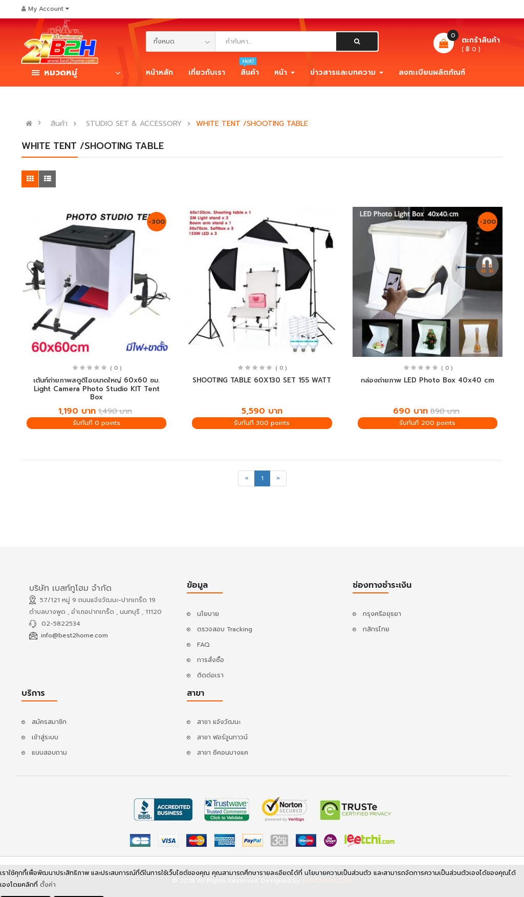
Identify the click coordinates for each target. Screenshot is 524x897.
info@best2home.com (74, 635)
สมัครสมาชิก (49, 722)
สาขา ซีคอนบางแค (222, 752)
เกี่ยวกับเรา (206, 72)
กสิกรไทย (376, 629)
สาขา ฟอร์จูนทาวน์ (222, 737)
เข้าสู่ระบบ (45, 737)
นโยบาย (208, 613)
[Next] (278, 478)
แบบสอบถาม (49, 752)
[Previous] (246, 478)
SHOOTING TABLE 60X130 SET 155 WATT (261, 380)
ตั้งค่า (48, 886)
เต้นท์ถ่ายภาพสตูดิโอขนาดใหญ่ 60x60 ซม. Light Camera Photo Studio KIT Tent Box (96, 388)
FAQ (203, 644)
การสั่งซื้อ (210, 660)
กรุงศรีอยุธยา (382, 613)
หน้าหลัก (159, 72)
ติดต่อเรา (210, 675)
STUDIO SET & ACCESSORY (134, 124)
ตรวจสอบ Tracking (224, 629)
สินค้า (59, 124)
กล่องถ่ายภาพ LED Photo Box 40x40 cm (427, 380)
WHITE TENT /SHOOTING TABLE (252, 124)
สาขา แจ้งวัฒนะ (219, 722)
